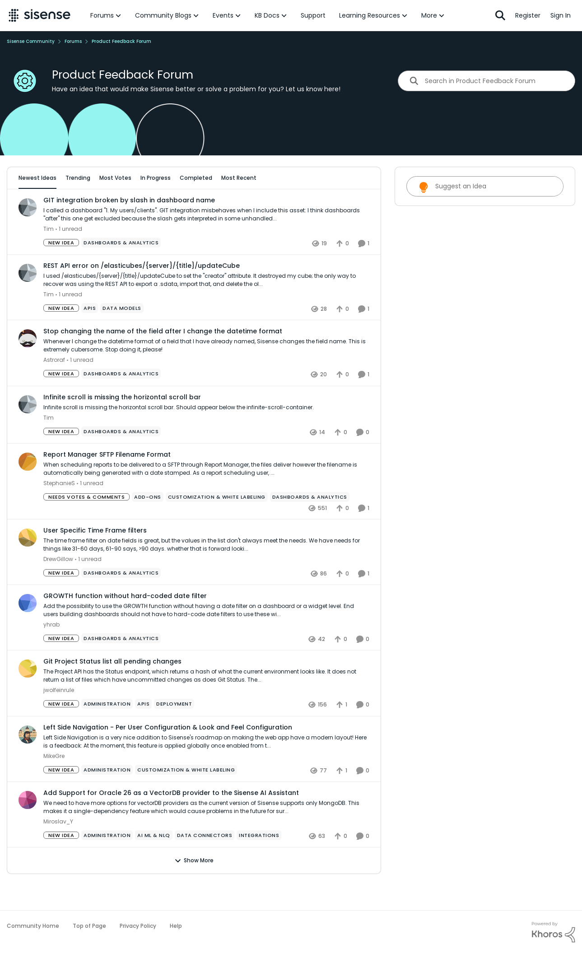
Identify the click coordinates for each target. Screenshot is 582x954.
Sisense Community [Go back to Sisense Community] (31, 41)
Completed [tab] (196, 178)
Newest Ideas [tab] (37, 178)
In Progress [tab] (155, 178)
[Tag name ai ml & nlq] (153, 860)
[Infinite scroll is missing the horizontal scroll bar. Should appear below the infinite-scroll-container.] (206, 432)
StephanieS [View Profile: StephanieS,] (59, 508)
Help (176, 926)
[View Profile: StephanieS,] (28, 486)
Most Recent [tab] (238, 178)
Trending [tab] (77, 178)
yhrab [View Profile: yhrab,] (51, 650)
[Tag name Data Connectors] (205, 860)
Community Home (33, 926)
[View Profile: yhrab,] (28, 628)
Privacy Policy (138, 926)
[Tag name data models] (122, 333)
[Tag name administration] (107, 729)
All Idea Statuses (42, 204)
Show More (194, 885)
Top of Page (89, 926)
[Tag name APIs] (89, 333)
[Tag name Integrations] (259, 860)
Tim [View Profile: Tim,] (48, 254)
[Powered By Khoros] (553, 932)
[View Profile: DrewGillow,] (28, 562)
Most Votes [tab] (115, 178)
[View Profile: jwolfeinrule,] (28, 694)
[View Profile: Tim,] (28, 232)
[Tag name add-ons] (147, 522)
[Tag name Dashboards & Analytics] (121, 268)
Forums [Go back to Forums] (73, 41)
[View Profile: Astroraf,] (28, 364)
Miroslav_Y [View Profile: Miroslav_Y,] (58, 846)
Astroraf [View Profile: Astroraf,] (54, 385)
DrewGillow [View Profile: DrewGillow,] (58, 584)
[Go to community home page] (39, 15)
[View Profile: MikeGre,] (28, 759)
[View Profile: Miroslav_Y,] (28, 825)
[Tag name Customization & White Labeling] (217, 522)
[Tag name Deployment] (174, 729)
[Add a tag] (120, 203)
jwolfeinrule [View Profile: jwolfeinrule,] (58, 715)
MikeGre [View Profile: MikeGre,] (54, 781)
